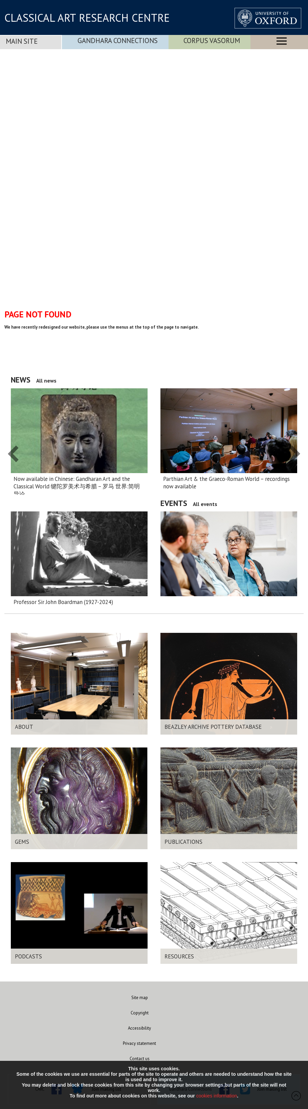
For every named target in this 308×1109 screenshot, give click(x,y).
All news (46, 380)
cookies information (216, 1095)
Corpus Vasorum (211, 40)
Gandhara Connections (118, 40)
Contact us (140, 1059)
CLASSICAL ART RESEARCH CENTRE (87, 18)
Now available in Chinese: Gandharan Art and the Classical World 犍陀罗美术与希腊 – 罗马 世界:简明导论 (77, 486)
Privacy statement (139, 1043)
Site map (139, 997)
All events (205, 504)
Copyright (140, 1013)
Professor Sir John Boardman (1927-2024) (63, 602)
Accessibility (139, 1028)
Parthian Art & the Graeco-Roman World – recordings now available (226, 482)
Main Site (22, 41)
